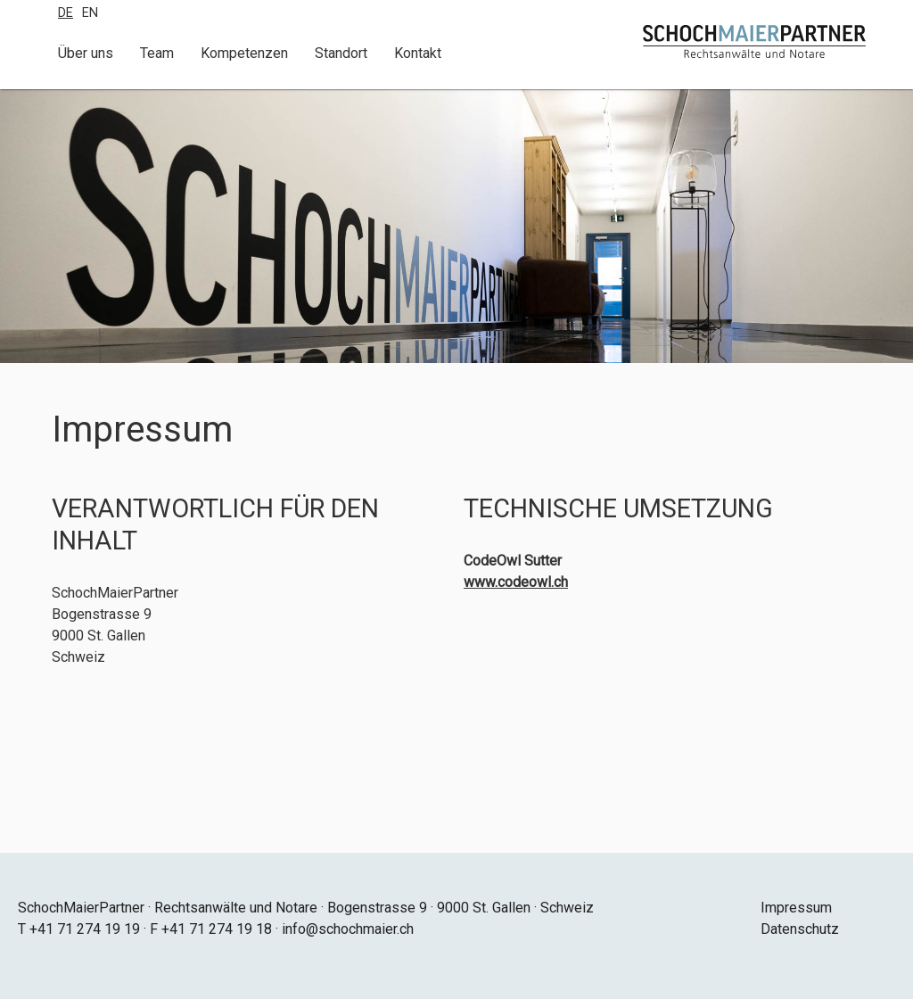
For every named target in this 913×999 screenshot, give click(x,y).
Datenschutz (800, 929)
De (65, 13)
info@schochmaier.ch (348, 929)
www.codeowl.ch (516, 582)
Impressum (796, 907)
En (90, 13)
